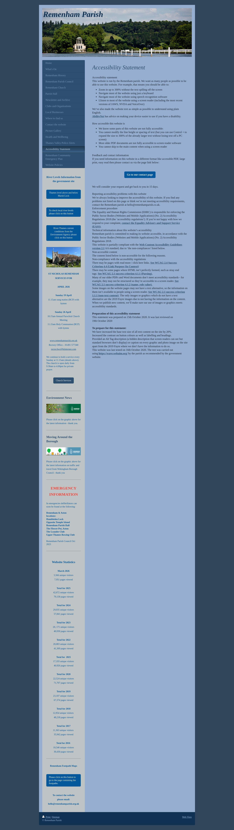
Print (46, 817)
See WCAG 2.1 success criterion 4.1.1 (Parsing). (125, 273)
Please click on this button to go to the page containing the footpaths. (62, 780)
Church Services (63, 380)
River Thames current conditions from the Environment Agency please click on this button (63, 233)
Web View (187, 817)
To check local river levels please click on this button (61, 212)
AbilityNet (98, 116)
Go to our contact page (140, 174)
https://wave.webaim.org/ (113, 353)
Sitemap (55, 817)
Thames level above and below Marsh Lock (63, 194)
